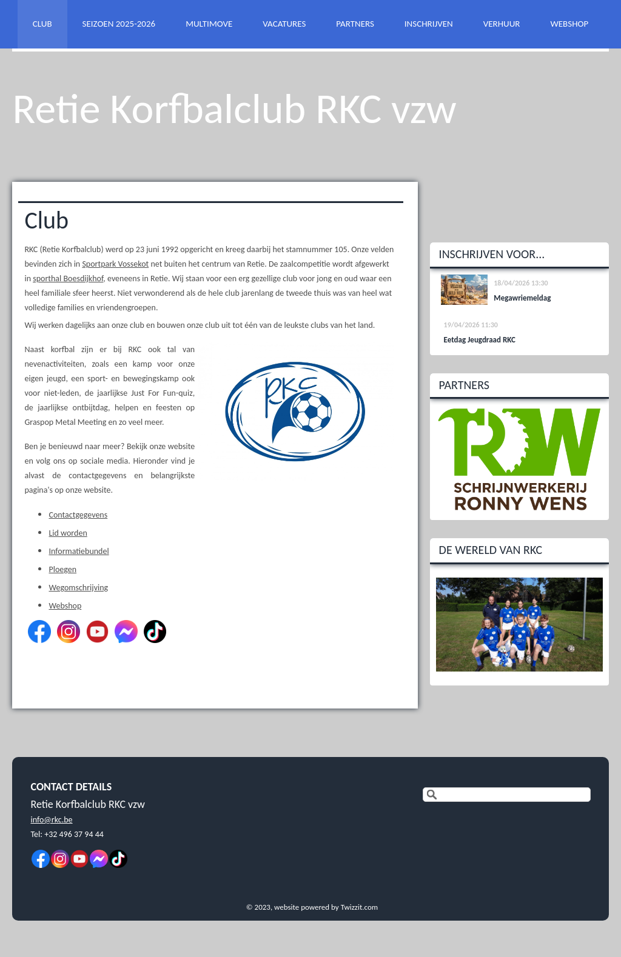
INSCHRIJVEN (428, 23)
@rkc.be (58, 820)
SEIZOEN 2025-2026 (119, 23)
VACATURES (284, 23)
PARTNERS (355, 23)
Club (46, 220)
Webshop (65, 606)
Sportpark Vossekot (115, 264)
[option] (519, 459)
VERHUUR (501, 23)
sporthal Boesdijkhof (68, 278)
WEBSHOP (569, 23)
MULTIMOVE (209, 23)
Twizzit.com (359, 907)
